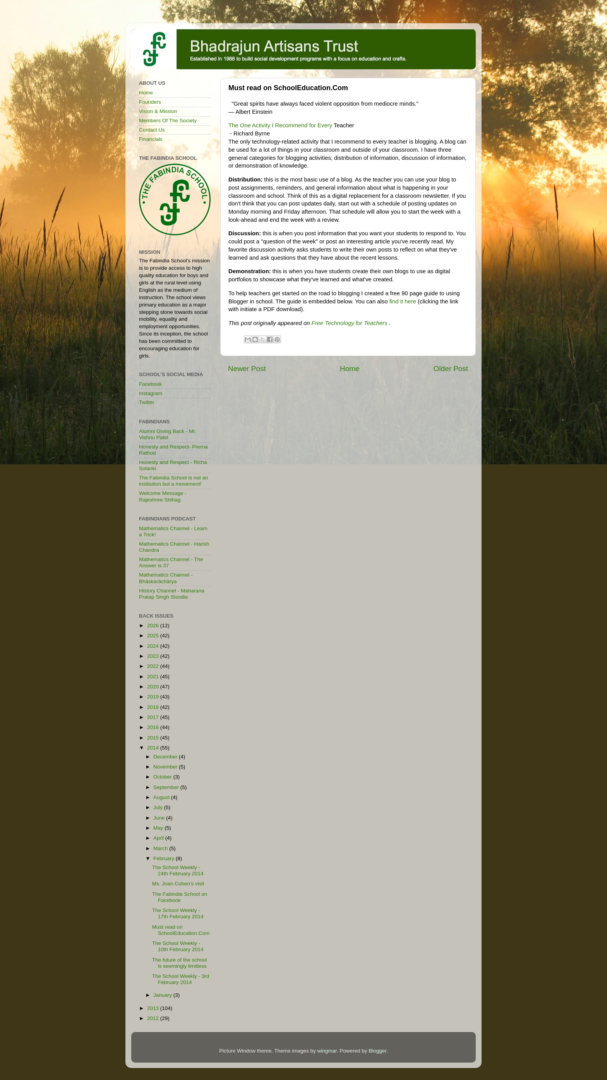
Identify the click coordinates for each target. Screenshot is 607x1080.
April (159, 838)
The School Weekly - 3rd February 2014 (180, 979)
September (166, 787)
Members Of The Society (168, 120)
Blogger (377, 1051)
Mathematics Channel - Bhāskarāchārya (166, 578)
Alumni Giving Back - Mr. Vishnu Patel (167, 434)
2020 (153, 687)
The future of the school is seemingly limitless (179, 963)
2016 (153, 727)
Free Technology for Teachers (350, 323)
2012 (153, 1018)
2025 (153, 635)
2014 (153, 748)
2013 (153, 1008)
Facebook (150, 384)
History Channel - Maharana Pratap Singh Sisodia (171, 594)
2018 (153, 707)
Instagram (150, 393)
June (159, 818)
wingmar (326, 1051)
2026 (153, 625)
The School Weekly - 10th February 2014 (178, 946)
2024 (153, 646)
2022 (153, 666)
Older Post (451, 369)
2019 (153, 697)
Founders (150, 102)
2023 (153, 656)
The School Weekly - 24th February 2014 (178, 870)
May (159, 828)
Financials (151, 139)
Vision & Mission (158, 111)
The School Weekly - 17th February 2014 (178, 913)
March (161, 848)
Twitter (146, 402)
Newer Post (247, 369)
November (166, 767)
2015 (153, 738)
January (163, 995)
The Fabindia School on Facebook (179, 897)
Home (349, 369)
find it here (402, 301)
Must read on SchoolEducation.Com (181, 930)
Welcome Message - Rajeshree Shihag (163, 496)
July (158, 807)
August (162, 797)
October (163, 777)
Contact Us (152, 130)
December (166, 757)
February (164, 858)
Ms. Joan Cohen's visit (178, 884)
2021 (153, 676)
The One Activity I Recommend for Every (281, 125)
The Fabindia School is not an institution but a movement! (173, 481)
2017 (153, 717)
